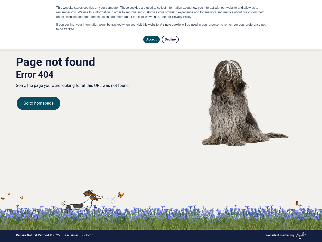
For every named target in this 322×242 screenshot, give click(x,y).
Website (271, 235)
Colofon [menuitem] (87, 235)
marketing (287, 235)
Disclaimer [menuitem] (71, 235)
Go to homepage (38, 103)
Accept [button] (151, 39)
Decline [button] (170, 39)
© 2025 (38, 235)
